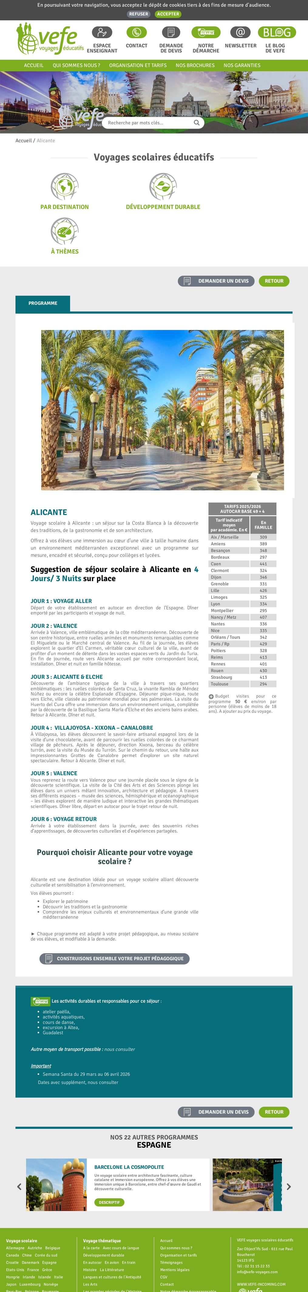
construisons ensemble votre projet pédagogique (120, 914)
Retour (274, 236)
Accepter (168, 14)
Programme (43, 259)
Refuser (138, 14)
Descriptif (109, 1157)
